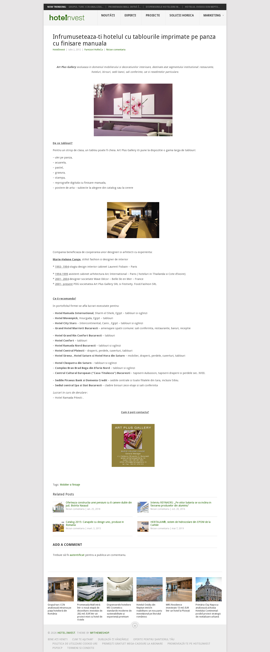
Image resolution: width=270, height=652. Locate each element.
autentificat (77, 555)
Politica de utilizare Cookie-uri (74, 643)
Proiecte (153, 15)
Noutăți (108, 15)
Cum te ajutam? (82, 639)
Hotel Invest (67, 17)
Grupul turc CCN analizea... (86, 7)
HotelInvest (59, 49)
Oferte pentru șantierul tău (153, 639)
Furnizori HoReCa (93, 49)
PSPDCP (57, 647)
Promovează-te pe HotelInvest (188, 643)
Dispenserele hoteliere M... (163, 7)
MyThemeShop (99, 632)
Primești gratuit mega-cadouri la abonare (132, 643)
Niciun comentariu (115, 49)
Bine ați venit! (58, 639)
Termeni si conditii (80, 647)
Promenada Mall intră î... (124, 7)
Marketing (212, 15)
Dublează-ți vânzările (113, 639)
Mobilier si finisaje (70, 484)
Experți (130, 15)
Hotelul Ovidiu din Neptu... (202, 7)
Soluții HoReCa (181, 15)
